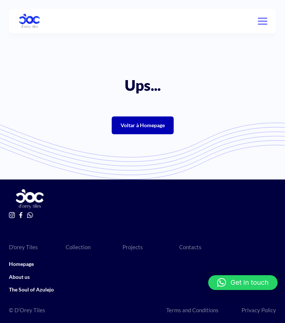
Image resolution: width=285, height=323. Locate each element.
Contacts (190, 247)
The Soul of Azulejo (31, 289)
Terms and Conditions (192, 310)
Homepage (21, 264)
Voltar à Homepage (143, 125)
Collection (78, 247)
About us (19, 277)
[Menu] (262, 21)
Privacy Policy (259, 310)
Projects (132, 247)
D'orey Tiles (23, 247)
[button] (243, 282)
